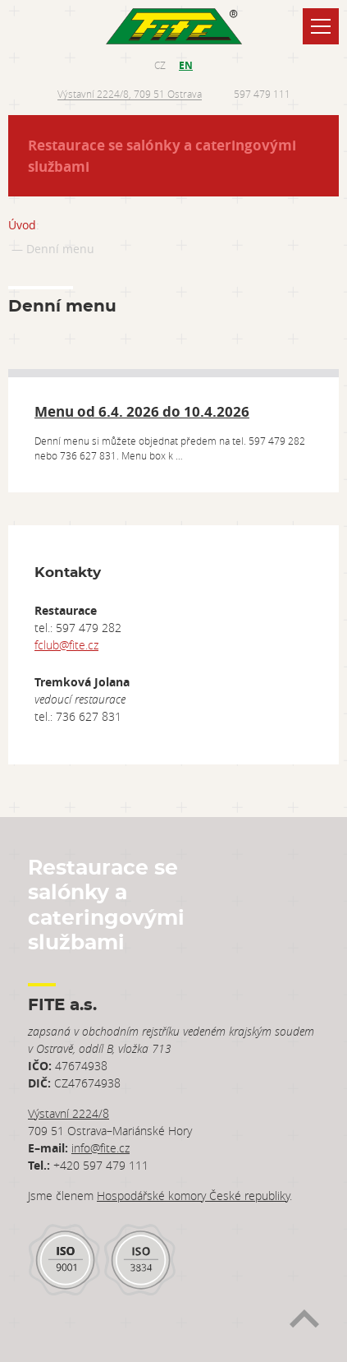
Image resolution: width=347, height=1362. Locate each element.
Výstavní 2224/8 (68, 1113)
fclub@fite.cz (66, 645)
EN (186, 65)
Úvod (22, 225)
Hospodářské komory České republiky (193, 1195)
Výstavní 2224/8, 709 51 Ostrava (129, 93)
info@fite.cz (100, 1148)
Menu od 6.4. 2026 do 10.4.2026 (141, 411)
